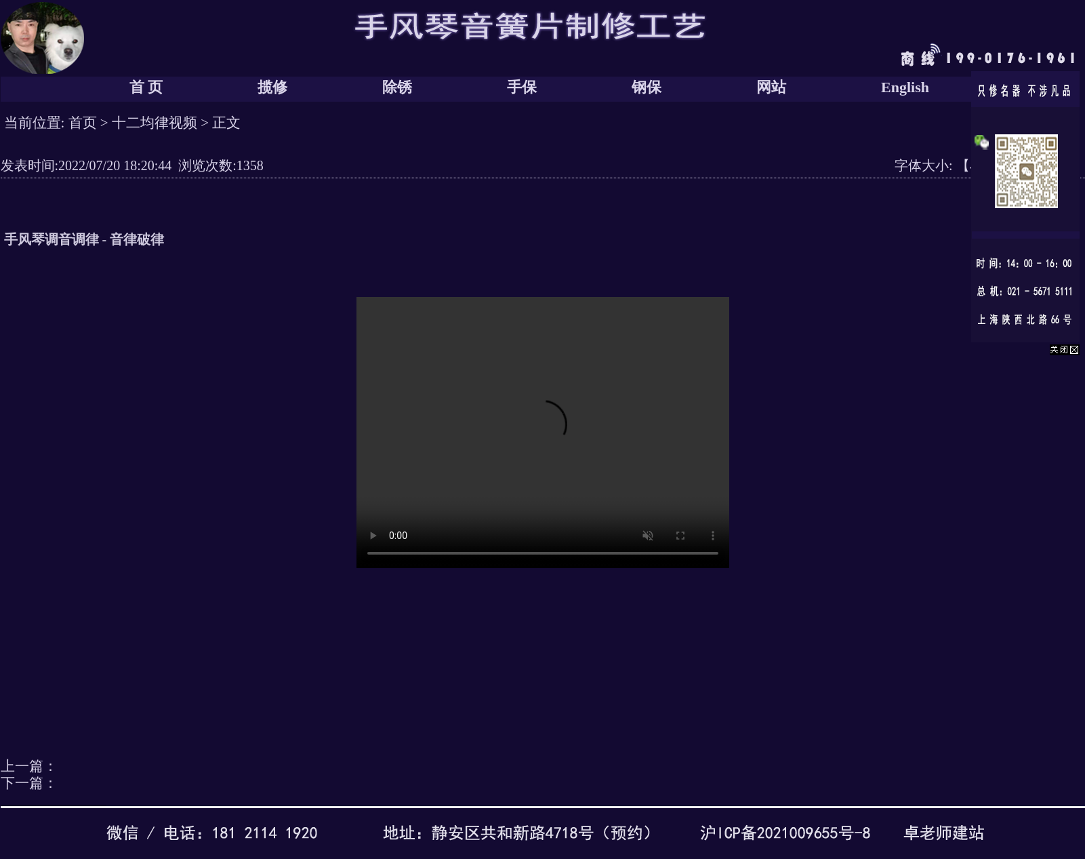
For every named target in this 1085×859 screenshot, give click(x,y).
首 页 (146, 87)
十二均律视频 (154, 123)
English (905, 87)
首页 (82, 123)
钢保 (646, 87)
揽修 (272, 87)
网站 (771, 87)
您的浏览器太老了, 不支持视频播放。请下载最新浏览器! (542, 432)
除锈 (397, 87)
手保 (522, 87)
